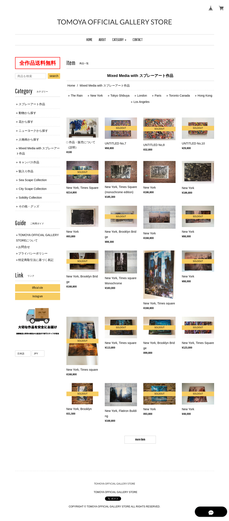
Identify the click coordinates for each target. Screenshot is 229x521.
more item (140, 439)
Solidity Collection (30, 197)
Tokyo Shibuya (119, 95)
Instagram (37, 296)
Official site (37, 287)
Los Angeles (141, 101)
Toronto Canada (179, 95)
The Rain (77, 95)
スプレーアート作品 (32, 104)
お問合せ (24, 247)
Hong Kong (205, 95)
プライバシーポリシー (33, 253)
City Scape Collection (33, 188)
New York (96, 95)
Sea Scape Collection (33, 180)
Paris (158, 95)
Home (71, 85)
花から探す (26, 121)
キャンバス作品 (29, 162)
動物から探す (27, 113)
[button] (119, 39)
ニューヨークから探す (33, 130)
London (142, 95)
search (53, 76)
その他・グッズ (29, 206)
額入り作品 (26, 171)
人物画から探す (29, 139)
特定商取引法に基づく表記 (35, 260)
